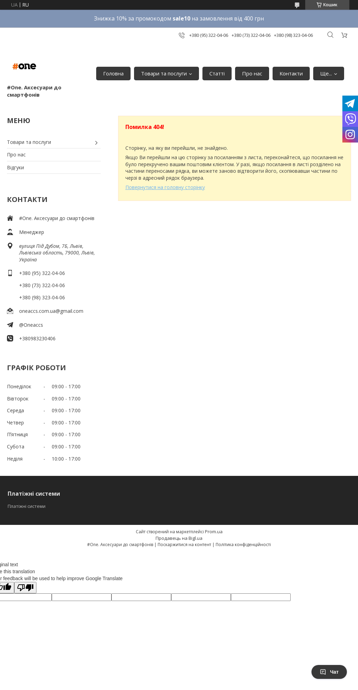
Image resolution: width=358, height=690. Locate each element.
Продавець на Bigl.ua (179, 538)
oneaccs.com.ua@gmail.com (51, 311)
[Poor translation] (25, 587)
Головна (113, 73)
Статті (217, 73)
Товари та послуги (164, 73)
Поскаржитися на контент (184, 544)
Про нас (252, 73)
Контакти (291, 73)
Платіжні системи (26, 506)
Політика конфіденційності (243, 544)
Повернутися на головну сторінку (165, 187)
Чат (329, 672)
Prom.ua (214, 531)
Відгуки (15, 167)
